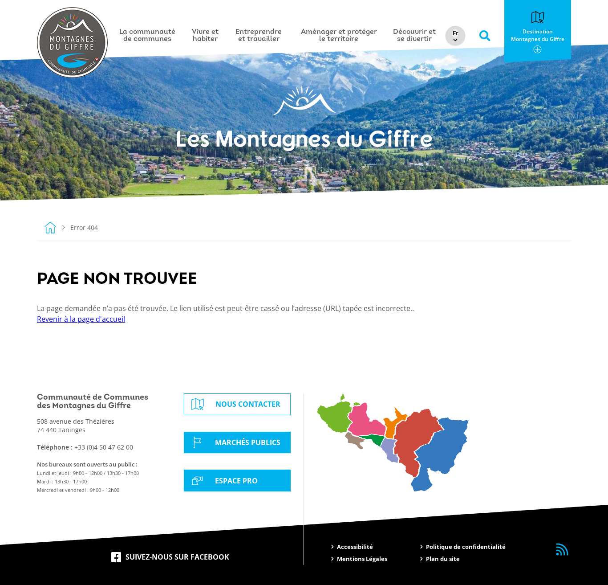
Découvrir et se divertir (414, 36)
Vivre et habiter (205, 36)
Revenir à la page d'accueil (81, 319)
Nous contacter (234, 404)
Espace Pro (223, 480)
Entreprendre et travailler (259, 36)
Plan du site (443, 559)
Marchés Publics (234, 442)
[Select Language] (456, 33)
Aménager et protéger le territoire (339, 36)
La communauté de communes (148, 36)
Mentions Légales (362, 559)
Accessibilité (355, 547)
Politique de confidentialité (466, 547)
